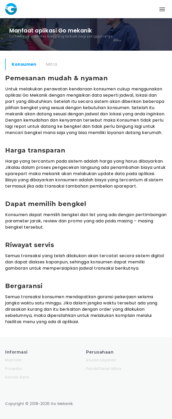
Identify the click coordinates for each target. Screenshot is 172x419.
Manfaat (13, 360)
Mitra (51, 64)
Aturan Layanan (101, 360)
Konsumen (24, 64)
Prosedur (13, 368)
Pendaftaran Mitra (103, 368)
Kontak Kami (17, 377)
